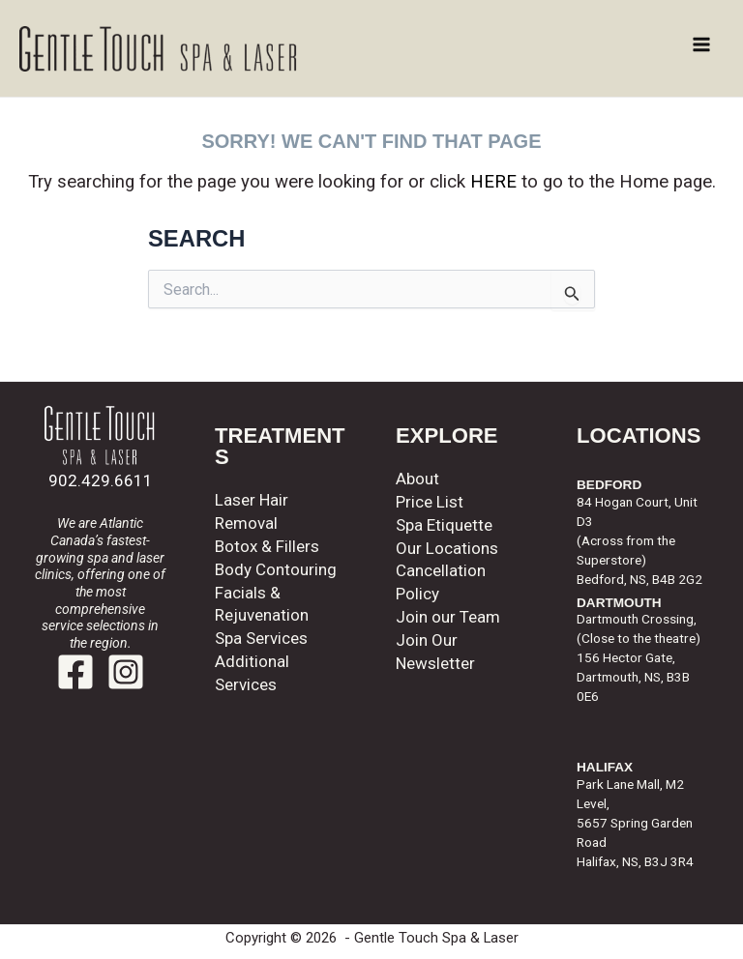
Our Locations (447, 548)
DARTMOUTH (619, 603)
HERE (493, 181)
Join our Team (448, 616)
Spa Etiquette (444, 525)
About (417, 478)
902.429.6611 (100, 480)
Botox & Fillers (267, 546)
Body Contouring (276, 569)
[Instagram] (125, 672)
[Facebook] (75, 672)
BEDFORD (609, 485)
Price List (429, 501)
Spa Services (261, 638)
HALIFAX (605, 767)
